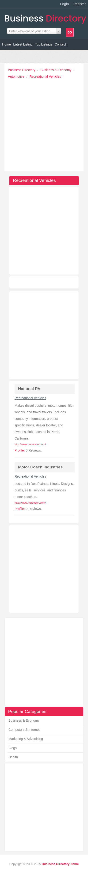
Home (6, 44)
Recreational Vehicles (45, 76)
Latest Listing (23, 44)
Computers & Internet (24, 729)
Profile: (20, 450)
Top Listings (43, 44)
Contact (60, 44)
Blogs (12, 748)
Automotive (16, 76)
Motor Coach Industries (40, 467)
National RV (29, 389)
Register (79, 4)
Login (64, 4)
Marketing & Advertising (25, 739)
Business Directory (22, 70)
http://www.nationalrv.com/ (30, 444)
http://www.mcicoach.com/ (30, 502)
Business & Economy (56, 70)
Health (13, 757)
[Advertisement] (44, 124)
